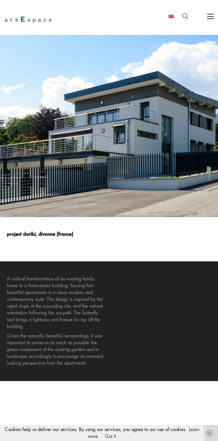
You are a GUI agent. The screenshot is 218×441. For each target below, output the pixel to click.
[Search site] (185, 17)
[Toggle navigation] (204, 16)
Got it (110, 436)
